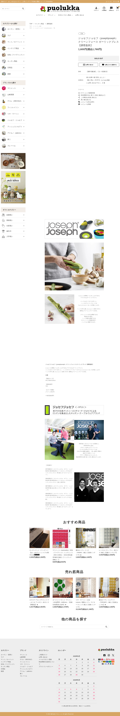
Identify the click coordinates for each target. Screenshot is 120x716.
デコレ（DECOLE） (12, 101)
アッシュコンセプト (12, 127)
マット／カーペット (12, 42)
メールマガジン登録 (45, 659)
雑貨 (6, 74)
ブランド (50, 15)
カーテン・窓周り (11, 29)
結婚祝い (7, 214)
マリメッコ (9, 88)
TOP (30, 26)
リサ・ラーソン (10, 114)
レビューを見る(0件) (86, 102)
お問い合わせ (79, 15)
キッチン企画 (37, 26)
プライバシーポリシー (46, 666)
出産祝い (7, 225)
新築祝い (7, 220)
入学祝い (7, 236)
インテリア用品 (10, 48)
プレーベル (9, 146)
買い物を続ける (84, 99)
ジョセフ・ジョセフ (12, 120)
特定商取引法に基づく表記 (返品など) (91, 95)
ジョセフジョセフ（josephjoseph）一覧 (44, 28)
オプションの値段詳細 (86, 93)
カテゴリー (39, 15)
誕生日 (6, 231)
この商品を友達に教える (87, 97)
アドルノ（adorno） (12, 133)
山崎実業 (8, 95)
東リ (6, 139)
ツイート (81, 89)
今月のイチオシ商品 (64, 15)
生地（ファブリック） (13, 55)
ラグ (6, 35)
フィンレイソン (10, 107)
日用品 (7, 68)
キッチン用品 (9, 61)
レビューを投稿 (84, 104)
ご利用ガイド (43, 654)
